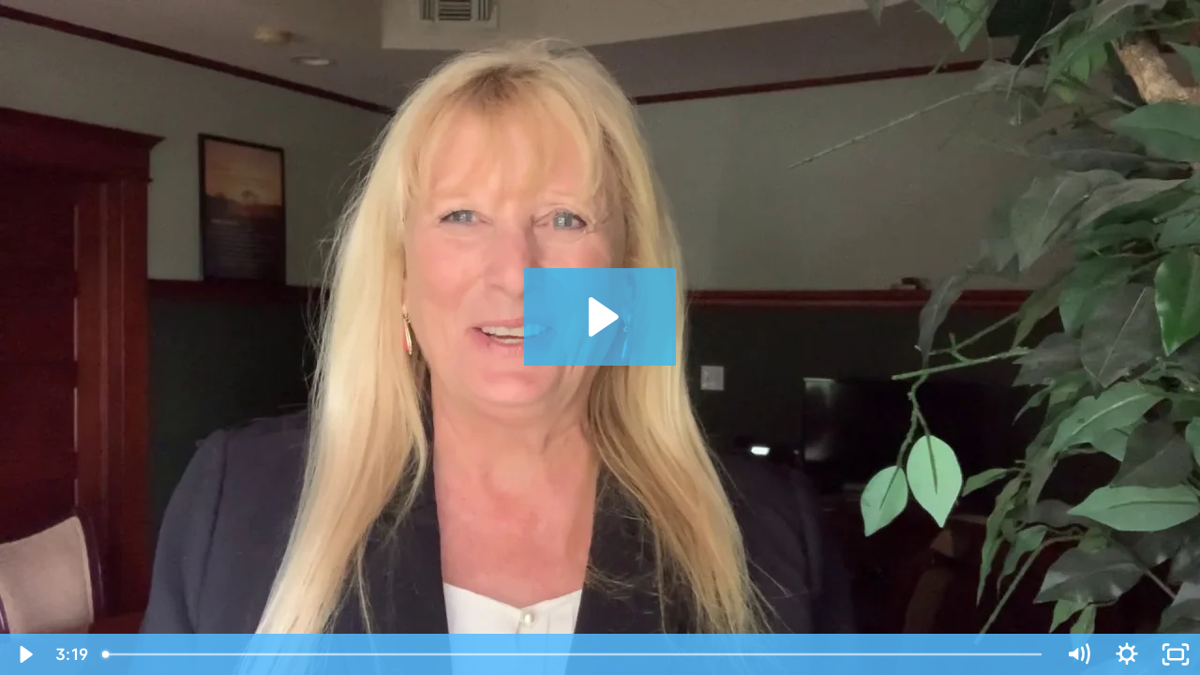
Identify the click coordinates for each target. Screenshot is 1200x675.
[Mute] (1078, 654)
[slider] (574, 654)
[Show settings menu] (1126, 654)
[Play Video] (24, 654)
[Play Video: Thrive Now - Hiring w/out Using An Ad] (600, 317)
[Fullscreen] (1175, 654)
